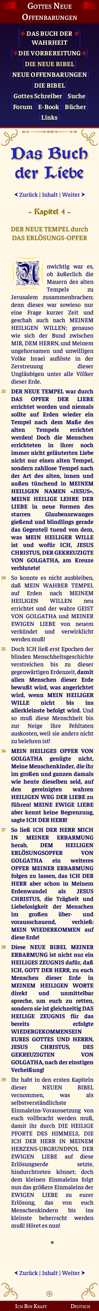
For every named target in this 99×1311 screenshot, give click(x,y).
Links (49, 117)
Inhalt (50, 194)
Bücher (75, 106)
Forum (22, 106)
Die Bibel (49, 85)
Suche (76, 95)
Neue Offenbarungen (49, 74)
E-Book (48, 106)
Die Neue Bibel (49, 63)
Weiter (73, 194)
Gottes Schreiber (37, 95)
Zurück (26, 194)
